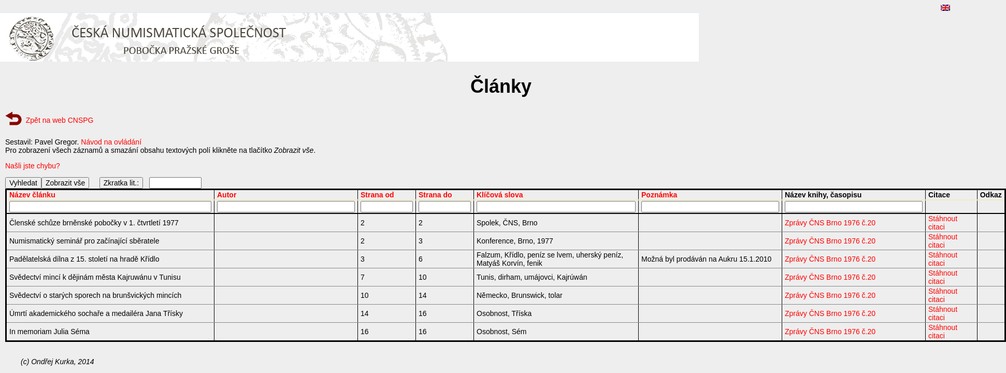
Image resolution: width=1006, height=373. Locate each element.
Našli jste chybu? (32, 166)
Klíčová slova (500, 195)
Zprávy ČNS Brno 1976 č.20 (830, 223)
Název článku (32, 195)
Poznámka (659, 195)
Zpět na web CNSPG (60, 120)
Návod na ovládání (111, 142)
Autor (226, 195)
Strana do (435, 195)
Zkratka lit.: (121, 183)
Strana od (377, 195)
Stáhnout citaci (942, 222)
